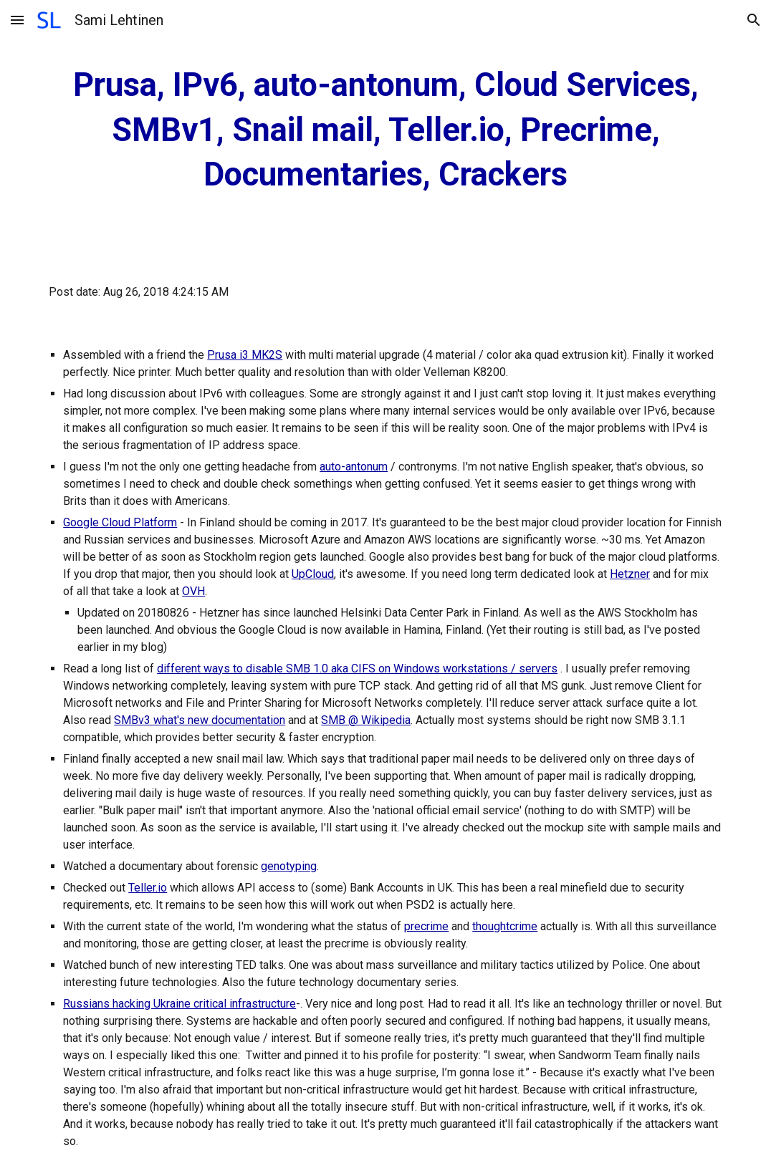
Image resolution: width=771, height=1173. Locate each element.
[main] (385, 130)
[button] (17, 19)
